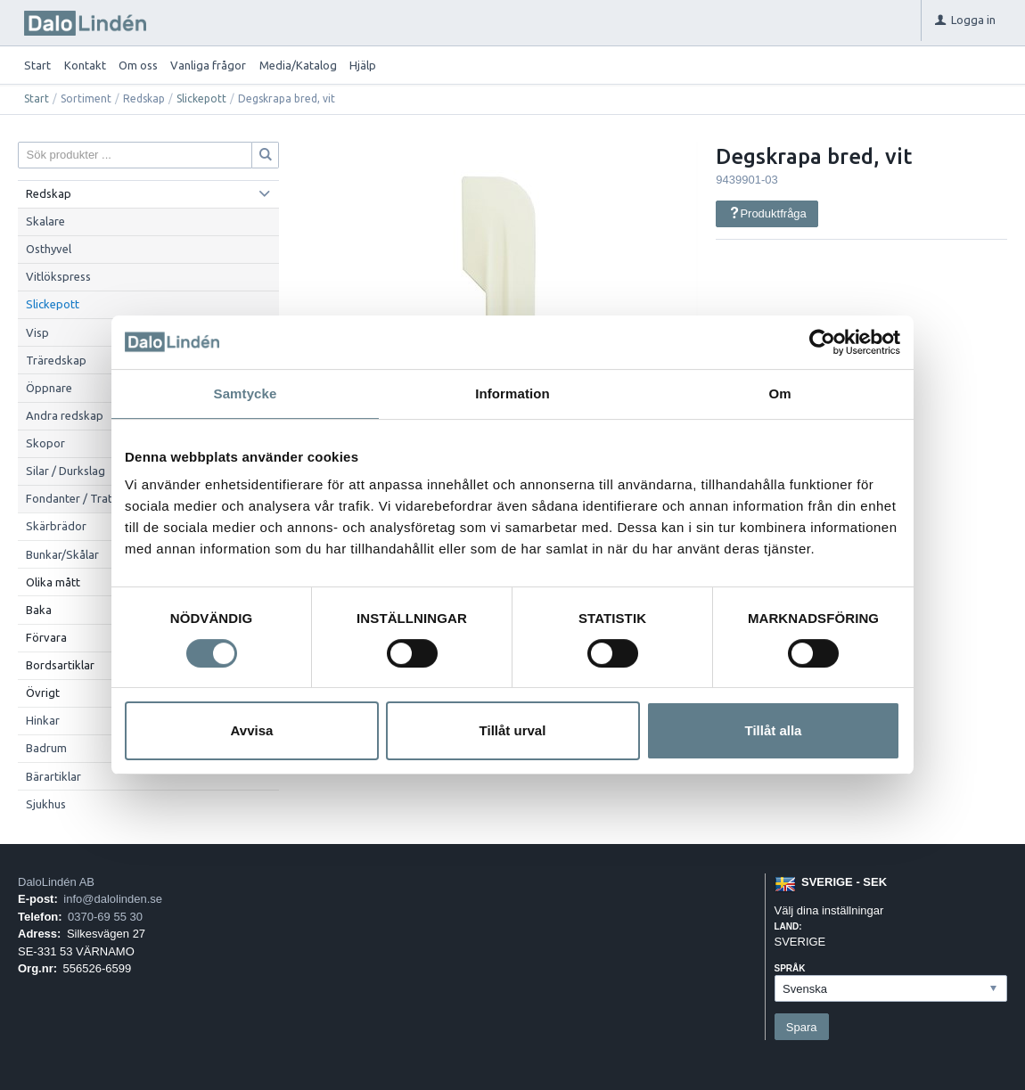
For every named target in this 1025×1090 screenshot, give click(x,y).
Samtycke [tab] (245, 393)
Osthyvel (48, 248)
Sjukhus (46, 804)
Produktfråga (767, 213)
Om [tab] (779, 393)
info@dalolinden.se (112, 899)
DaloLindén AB (56, 882)
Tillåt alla (773, 730)
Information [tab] (512, 393)
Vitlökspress (58, 276)
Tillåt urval (513, 730)
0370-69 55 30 (105, 916)
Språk (790, 968)
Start (37, 65)
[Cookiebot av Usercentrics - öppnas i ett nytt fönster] (822, 342)
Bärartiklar (53, 776)
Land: (788, 926)
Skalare (45, 221)
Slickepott (201, 98)
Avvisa (252, 730)
